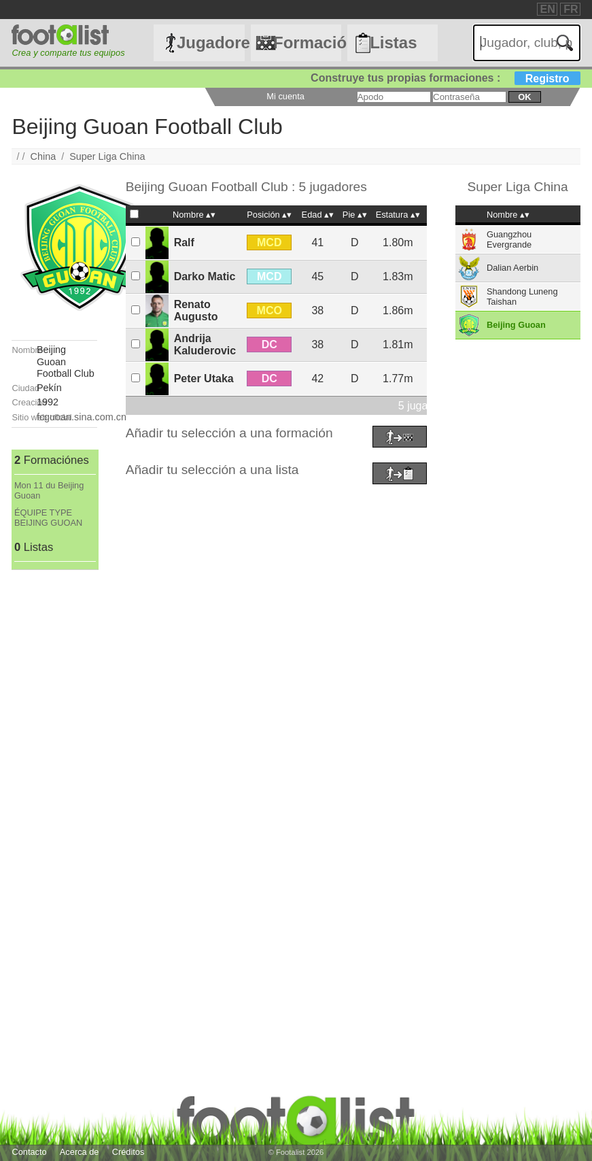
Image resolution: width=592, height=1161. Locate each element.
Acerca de (79, 1152)
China (43, 156)
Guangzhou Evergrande (509, 239)
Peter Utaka (204, 378)
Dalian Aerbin (512, 268)
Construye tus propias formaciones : (445, 78)
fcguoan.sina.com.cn (81, 416)
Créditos (128, 1152)
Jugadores (211, 42)
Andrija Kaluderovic (205, 344)
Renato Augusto (196, 310)
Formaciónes (307, 42)
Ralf (184, 242)
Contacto (29, 1152)
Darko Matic (205, 276)
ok (524, 97)
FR (570, 9)
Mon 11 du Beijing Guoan (49, 490)
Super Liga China (107, 156)
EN (547, 9)
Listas (393, 42)
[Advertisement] (54, 774)
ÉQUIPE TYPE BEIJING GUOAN (48, 517)
